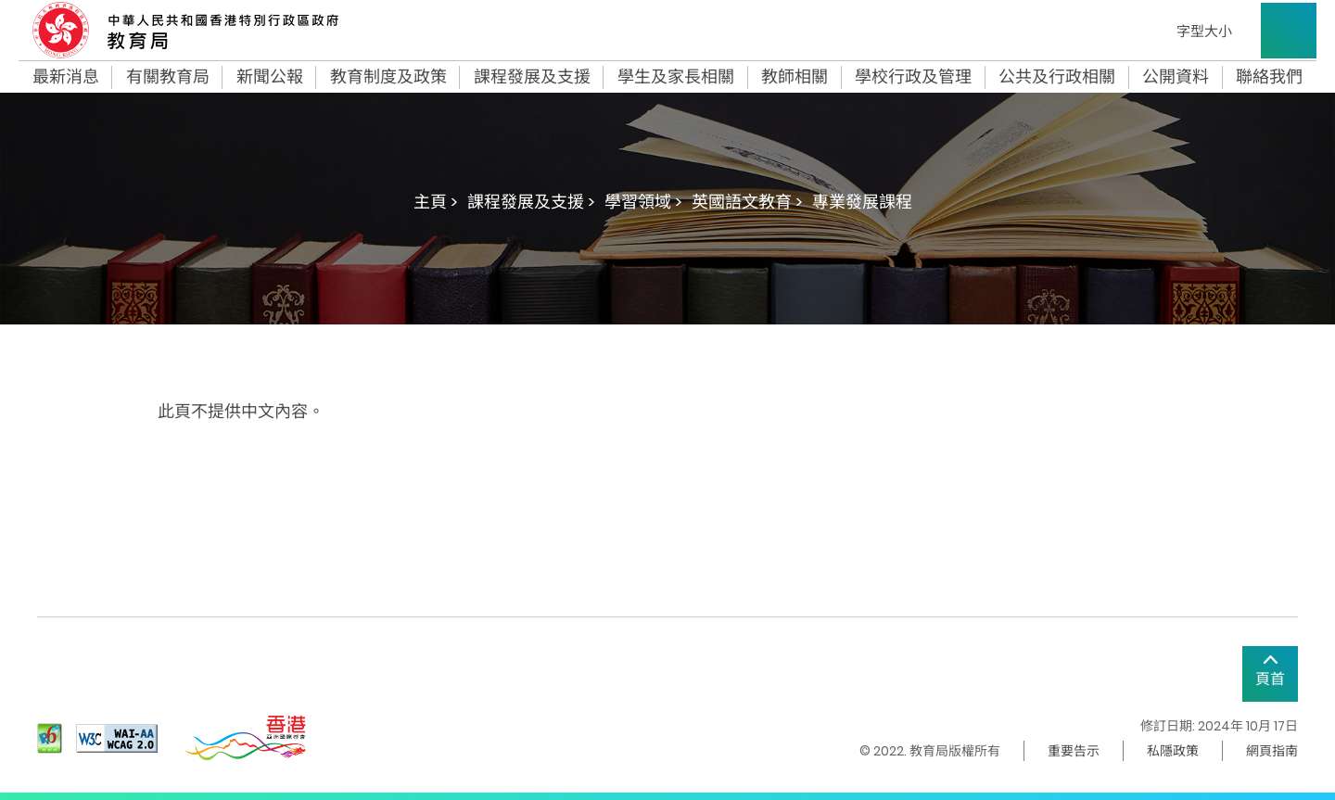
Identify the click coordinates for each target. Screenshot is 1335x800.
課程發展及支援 (532, 77)
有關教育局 (168, 77)
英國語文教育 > (747, 201)
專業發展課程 (862, 201)
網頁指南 (1272, 751)
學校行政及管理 (913, 77)
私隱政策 (1173, 751)
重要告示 (1074, 751)
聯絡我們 (1269, 77)
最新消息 (65, 77)
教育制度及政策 (388, 77)
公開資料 (1175, 77)
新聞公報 (269, 77)
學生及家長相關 (675, 77)
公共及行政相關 (1056, 77)
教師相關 (794, 77)
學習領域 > (643, 201)
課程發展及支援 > (531, 201)
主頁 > (435, 201)
